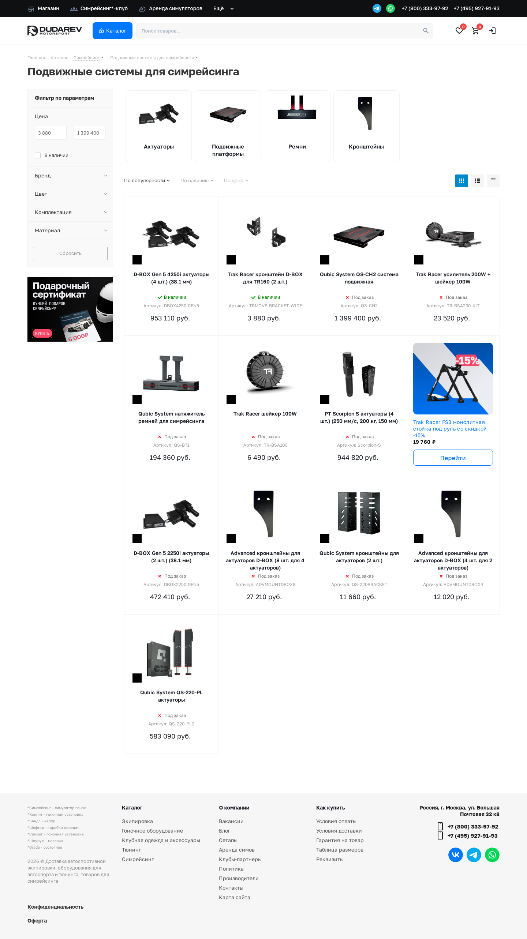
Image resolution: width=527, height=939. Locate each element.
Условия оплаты (336, 821)
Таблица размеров (339, 849)
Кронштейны (366, 146)
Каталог (132, 807)
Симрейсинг (138, 859)
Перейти (453, 458)
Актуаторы (159, 146)
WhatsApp (492, 855)
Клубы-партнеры (240, 859)
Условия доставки (339, 830)
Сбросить (70, 253)
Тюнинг (131, 849)
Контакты (231, 887)
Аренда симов (237, 849)
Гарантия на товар (340, 840)
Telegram (474, 855)
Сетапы (228, 840)
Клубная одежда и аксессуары (161, 840)
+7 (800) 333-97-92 (425, 8)
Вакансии (231, 821)
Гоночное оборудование (152, 830)
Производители (239, 878)
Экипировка (137, 821)
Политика (231, 868)
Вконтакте (455, 855)
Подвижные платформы (228, 150)
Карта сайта (234, 897)
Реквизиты (330, 859)
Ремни (297, 146)
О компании (234, 807)
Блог (224, 830)
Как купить (330, 807)
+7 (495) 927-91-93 (477, 8)
